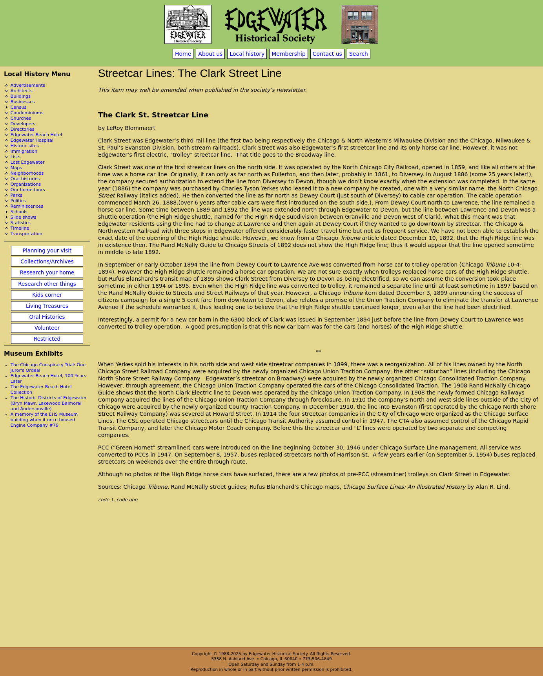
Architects (22, 90)
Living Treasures (47, 306)
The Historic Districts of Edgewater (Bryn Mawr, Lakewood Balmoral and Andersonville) (49, 403)
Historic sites (25, 145)
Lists (15, 156)
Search (358, 54)
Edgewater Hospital (32, 140)
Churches (21, 118)
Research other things (47, 284)
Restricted (47, 339)
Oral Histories (47, 317)
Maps (16, 167)
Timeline (20, 228)
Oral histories (25, 178)
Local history (247, 54)
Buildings (21, 96)
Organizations (26, 184)
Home (183, 54)
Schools (19, 211)
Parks (16, 195)
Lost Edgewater (28, 162)
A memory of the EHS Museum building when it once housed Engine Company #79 (44, 420)
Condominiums (27, 112)
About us (210, 54)
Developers (23, 123)
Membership (289, 54)
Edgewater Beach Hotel (36, 134)
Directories (23, 129)
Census (19, 107)
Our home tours (28, 189)
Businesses (23, 101)
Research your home (47, 273)
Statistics (21, 222)
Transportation (26, 233)
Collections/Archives (46, 262)
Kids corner (47, 295)
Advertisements (28, 85)
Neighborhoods (27, 173)
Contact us (327, 54)
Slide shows (23, 217)
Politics (18, 200)
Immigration (24, 151)
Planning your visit (47, 251)
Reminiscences (27, 206)
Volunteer (47, 328)
